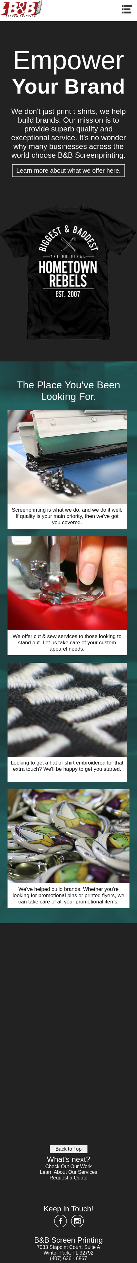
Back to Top (68, 1149)
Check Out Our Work (68, 1166)
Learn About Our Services (68, 1172)
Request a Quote (68, 1177)
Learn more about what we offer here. (68, 170)
